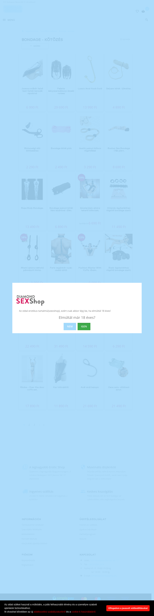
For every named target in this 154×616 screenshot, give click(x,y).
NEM (70, 326)
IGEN (84, 326)
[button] (97, 612)
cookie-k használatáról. (83, 611)
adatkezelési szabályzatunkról (50, 611)
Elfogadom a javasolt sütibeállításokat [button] (128, 608)
